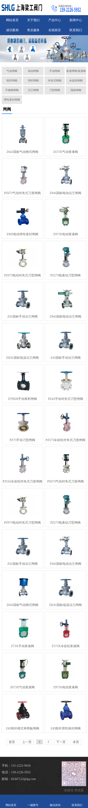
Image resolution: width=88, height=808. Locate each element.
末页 (76, 742)
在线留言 (54, 30)
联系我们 (75, 30)
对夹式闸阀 (54, 80)
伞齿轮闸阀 (76, 80)
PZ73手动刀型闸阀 (22, 440)
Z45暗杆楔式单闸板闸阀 (22, 728)
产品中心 (54, 20)
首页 (12, 742)
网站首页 (12, 20)
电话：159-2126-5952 (16, 772)
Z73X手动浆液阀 (22, 646)
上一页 (27, 742)
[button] (42, 58)
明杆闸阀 (33, 80)
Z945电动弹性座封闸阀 (23, 234)
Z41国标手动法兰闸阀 (22, 316)
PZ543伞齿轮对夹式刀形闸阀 (22, 481)
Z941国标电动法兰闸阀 (66, 193)
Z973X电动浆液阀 (65, 234)
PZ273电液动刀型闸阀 (65, 275)
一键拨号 (33, 801)
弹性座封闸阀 (12, 99)
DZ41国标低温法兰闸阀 (22, 357)
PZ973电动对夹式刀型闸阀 (22, 275)
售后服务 (33, 30)
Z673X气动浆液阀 (65, 152)
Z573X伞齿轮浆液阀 (65, 646)
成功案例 (12, 30)
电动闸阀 (33, 71)
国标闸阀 (76, 90)
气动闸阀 (11, 71)
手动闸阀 (54, 71)
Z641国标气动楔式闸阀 (23, 152)
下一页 (61, 742)
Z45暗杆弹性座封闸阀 (65, 728)
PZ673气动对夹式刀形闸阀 (22, 193)
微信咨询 (55, 801)
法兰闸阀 (33, 90)
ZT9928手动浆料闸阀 (22, 399)
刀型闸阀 (54, 90)
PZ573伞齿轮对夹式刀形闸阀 (65, 440)
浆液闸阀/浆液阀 (76, 71)
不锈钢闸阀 (12, 90)
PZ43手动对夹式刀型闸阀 (65, 399)
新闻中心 (75, 20)
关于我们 (33, 20)
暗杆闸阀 (11, 80)
